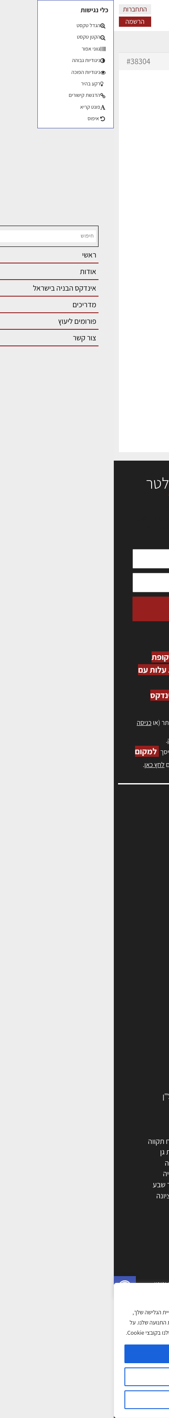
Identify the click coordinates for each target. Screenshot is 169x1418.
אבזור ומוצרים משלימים (122, 1085)
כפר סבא (97, 1173)
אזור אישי (146, 868)
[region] (84, 1350)
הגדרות (84, 1377)
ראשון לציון (140, 1152)
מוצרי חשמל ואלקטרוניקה (119, 1074)
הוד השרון (141, 1184)
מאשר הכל (84, 1354)
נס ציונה (53, 1195)
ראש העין (142, 1206)
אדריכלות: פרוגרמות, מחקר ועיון (110, 1251)
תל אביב (143, 1141)
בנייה (148, 1262)
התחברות (21, 9)
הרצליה (99, 1163)
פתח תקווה (49, 1141)
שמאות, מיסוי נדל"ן (132, 841)
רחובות (100, 1152)
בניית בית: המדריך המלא (120, 1273)
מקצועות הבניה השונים (123, 1031)
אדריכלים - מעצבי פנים (122, 976)
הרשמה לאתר (140, 877)
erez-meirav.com (85, 446)
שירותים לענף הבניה (126, 1053)
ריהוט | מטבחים (133, 1063)
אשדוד (146, 1173)
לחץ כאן (111, 740)
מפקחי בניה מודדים (127, 1009)
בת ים (147, 1195)
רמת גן (55, 1152)
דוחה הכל (84, 1400)
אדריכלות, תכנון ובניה (129, 831)
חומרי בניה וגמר (133, 1042)
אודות (151, 905)
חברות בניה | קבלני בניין (121, 1020)
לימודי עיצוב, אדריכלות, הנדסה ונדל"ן (102, 1096)
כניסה (30, 722)
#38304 (25, 61)
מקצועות (142, 987)
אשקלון (100, 1195)
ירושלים (99, 1141)
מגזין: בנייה (144, 914)
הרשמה (21, 21)
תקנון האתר (143, 932)
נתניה (57, 1173)
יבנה (104, 1206)
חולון (148, 1163)
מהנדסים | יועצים (131, 998)
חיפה (58, 1163)
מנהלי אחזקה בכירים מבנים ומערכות (108, 859)
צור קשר (148, 896)
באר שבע (52, 1184)
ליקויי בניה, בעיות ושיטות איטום (116, 850)
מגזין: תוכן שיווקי (137, 923)
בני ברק (99, 1184)
